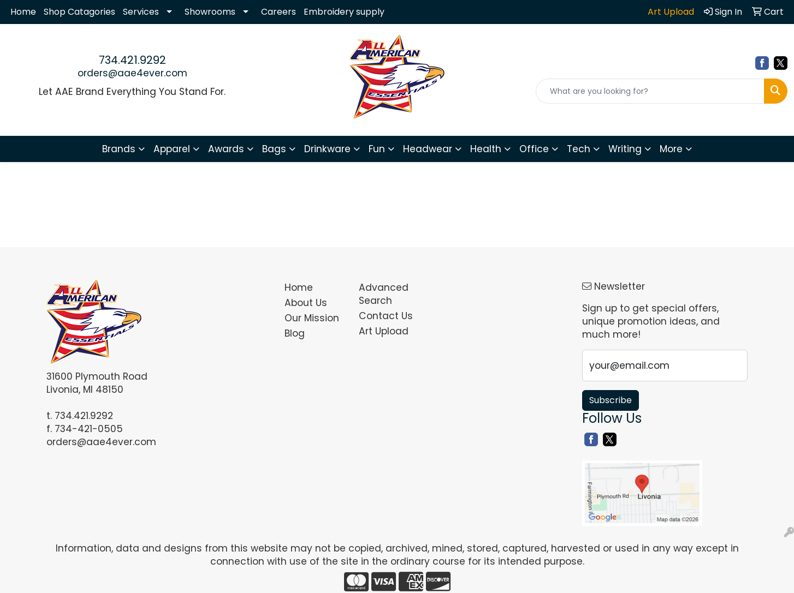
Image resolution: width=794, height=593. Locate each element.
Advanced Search (383, 294)
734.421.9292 (132, 60)
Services (141, 11)
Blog (295, 333)
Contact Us (386, 315)
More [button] (671, 148)
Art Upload (383, 331)
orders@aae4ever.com (132, 73)
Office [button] (534, 148)
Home (23, 11)
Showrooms (210, 11)
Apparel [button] (171, 148)
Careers (278, 11)
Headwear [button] (427, 148)
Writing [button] (625, 148)
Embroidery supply (344, 11)
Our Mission (312, 318)
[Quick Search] (650, 91)
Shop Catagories (79, 11)
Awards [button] (226, 148)
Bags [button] (274, 148)
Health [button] (485, 148)
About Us (306, 302)
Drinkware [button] (327, 148)
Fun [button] (377, 148)
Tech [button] (578, 148)
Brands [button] (118, 148)
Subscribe (610, 400)
